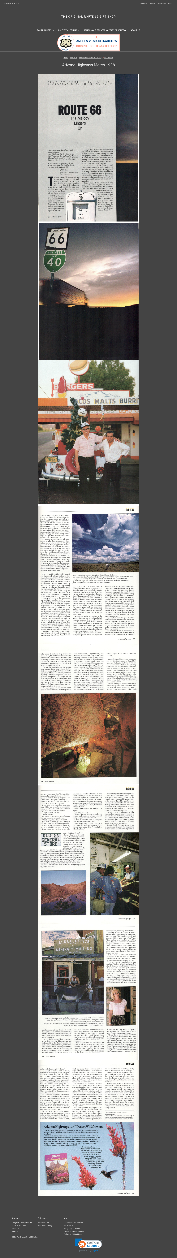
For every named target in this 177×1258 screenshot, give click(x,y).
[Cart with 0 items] (170, 3)
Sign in (152, 3)
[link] (88, 1245)
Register (162, 3)
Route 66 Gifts (45, 30)
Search (143, 3)
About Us (135, 30)
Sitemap (15, 1231)
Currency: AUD (11, 3)
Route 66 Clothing (69, 30)
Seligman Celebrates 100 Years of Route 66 (105, 30)
